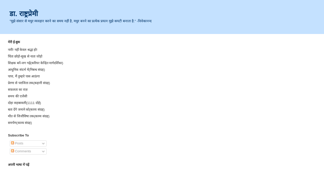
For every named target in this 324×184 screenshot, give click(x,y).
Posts (17, 143)
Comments (21, 151)
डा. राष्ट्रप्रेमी (23, 14)
